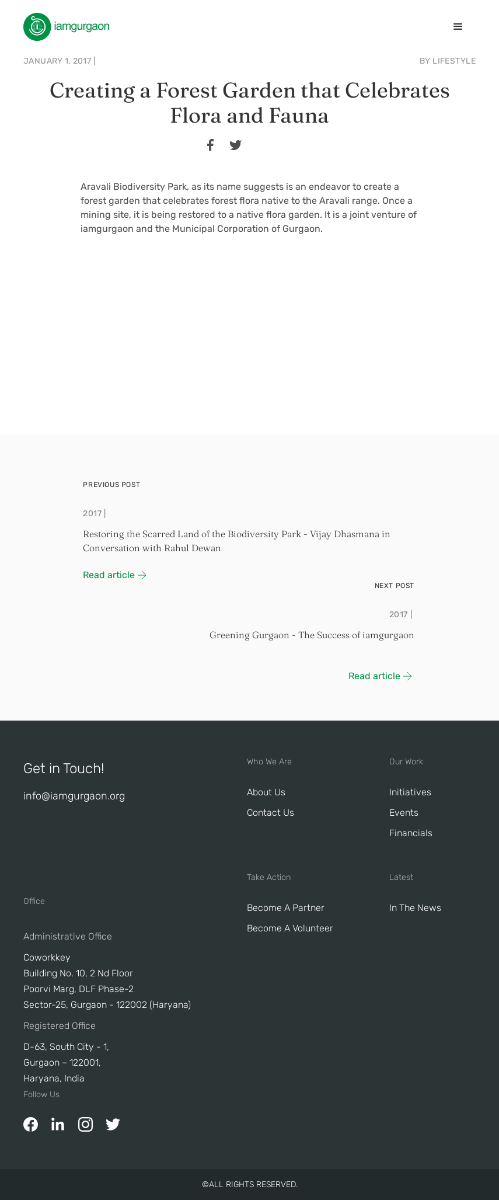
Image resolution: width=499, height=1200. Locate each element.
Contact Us (270, 812)
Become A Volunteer (290, 928)
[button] (458, 26)
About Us (266, 792)
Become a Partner (285, 907)
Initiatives (410, 792)
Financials (410, 833)
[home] (66, 27)
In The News (415, 907)
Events (403, 812)
